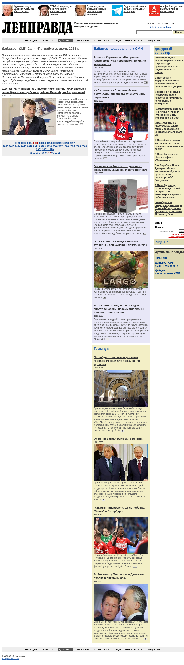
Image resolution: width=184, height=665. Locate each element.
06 (46, 153)
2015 (11, 146)
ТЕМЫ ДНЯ (31, 40)
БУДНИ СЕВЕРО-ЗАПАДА (129, 40)
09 (52, 153)
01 (31, 153)
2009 (48, 146)
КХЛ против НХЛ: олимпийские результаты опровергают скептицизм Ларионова (119, 94)
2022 (42, 143)
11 (59, 153)
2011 (35, 146)
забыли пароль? (176, 236)
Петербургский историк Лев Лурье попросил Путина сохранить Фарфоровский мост (169, 113)
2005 (72, 146)
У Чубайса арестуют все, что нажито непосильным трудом (61, 10)
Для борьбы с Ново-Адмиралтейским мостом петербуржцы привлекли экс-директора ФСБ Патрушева (167, 173)
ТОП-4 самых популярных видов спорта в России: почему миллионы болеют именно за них (119, 309)
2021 (48, 143)
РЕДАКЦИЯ (154, 40)
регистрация (178, 234)
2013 (23, 146)
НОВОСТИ (48, 40)
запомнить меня (166, 231)
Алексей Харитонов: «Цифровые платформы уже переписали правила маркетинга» (120, 60)
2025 (23, 143)
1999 (51, 149)
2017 (72, 143)
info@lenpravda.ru (160, 27)
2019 (60, 143)
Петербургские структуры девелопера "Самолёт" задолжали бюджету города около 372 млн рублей (168, 208)
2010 (42, 146)
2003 (84, 146)
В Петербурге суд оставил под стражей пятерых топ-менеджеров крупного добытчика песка (168, 191)
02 (34, 153)
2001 (45, 149)
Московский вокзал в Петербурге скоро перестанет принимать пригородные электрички (168, 97)
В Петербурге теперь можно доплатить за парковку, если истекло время (169, 144)
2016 (5, 146)
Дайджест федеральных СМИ (118, 48)
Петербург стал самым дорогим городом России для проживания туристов (117, 361)
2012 (30, 146)
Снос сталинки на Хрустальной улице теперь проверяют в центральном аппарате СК (168, 129)
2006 (66, 146)
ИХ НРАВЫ (83, 40)
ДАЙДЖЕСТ (65, 40)
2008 (54, 146)
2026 (17, 143)
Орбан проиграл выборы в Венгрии (118, 438)
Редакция (162, 242)
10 (55, 153)
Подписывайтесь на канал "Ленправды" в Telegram (135, 9)
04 (40, 153)
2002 (38, 149)
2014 (17, 146)
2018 (66, 143)
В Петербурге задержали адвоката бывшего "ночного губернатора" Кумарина (169, 82)
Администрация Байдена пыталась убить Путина (24, 9)
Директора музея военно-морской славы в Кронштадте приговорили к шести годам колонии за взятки (169, 65)
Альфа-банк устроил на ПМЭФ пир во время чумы (171, 9)
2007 (60, 146)
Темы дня (102, 349)
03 (37, 153)
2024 (30, 143)
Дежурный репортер (163, 51)
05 (43, 153)
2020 (54, 143)
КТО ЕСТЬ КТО (102, 40)
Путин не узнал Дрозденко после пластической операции (96, 10)
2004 (78, 146)
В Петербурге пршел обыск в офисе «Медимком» (167, 157)
